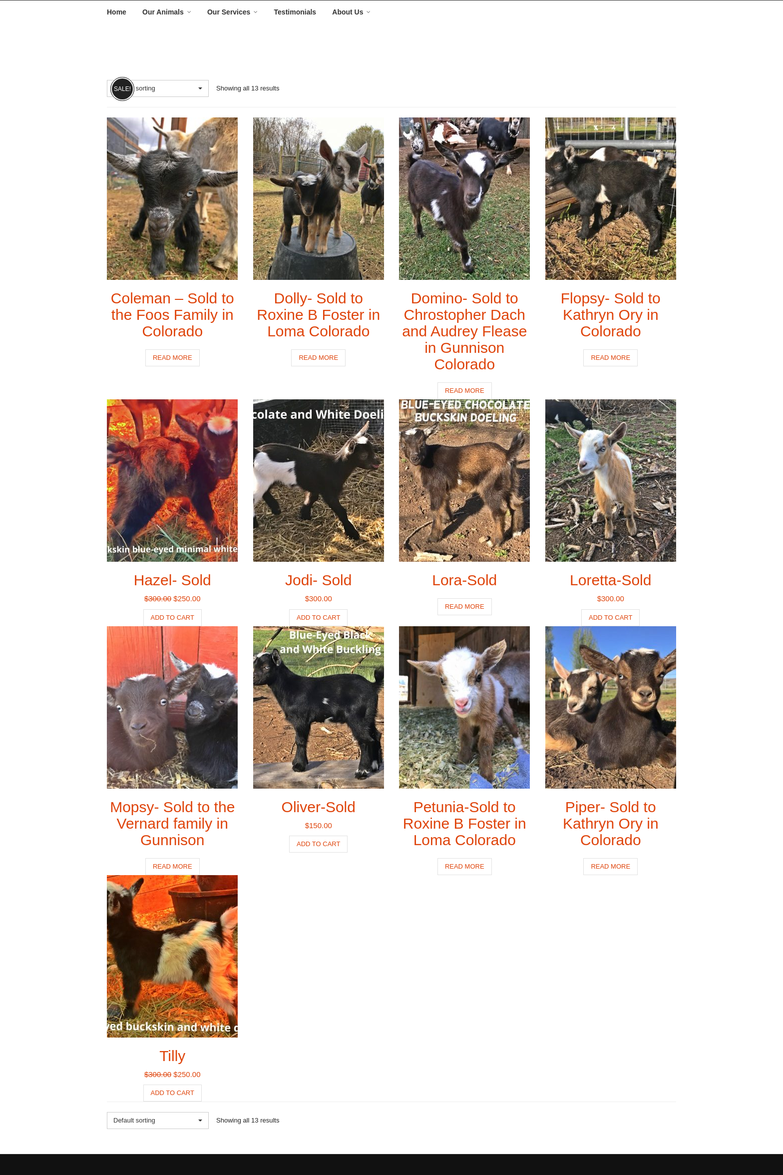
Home (116, 12)
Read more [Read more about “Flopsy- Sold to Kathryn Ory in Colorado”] (610, 357)
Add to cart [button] (172, 617)
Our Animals (163, 12)
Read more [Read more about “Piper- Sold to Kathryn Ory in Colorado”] (610, 866)
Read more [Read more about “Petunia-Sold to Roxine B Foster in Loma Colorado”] (464, 866)
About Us (347, 12)
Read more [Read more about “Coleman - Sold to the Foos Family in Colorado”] (172, 357)
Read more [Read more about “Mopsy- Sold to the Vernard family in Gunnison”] (172, 866)
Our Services (228, 12)
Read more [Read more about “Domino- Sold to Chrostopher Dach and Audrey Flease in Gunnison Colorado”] (464, 390)
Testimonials (295, 12)
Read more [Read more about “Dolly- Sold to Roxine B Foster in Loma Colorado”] (318, 357)
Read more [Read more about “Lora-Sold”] (464, 606)
